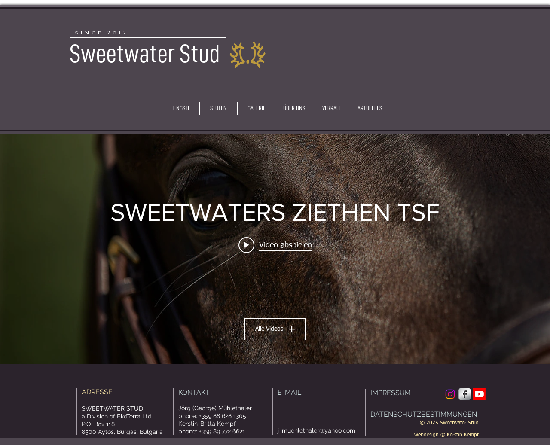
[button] (180, 108)
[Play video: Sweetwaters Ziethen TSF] (275, 244)
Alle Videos (275, 329)
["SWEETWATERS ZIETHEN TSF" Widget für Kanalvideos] (275, 249)
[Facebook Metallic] (464, 394)
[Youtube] (479, 394)
